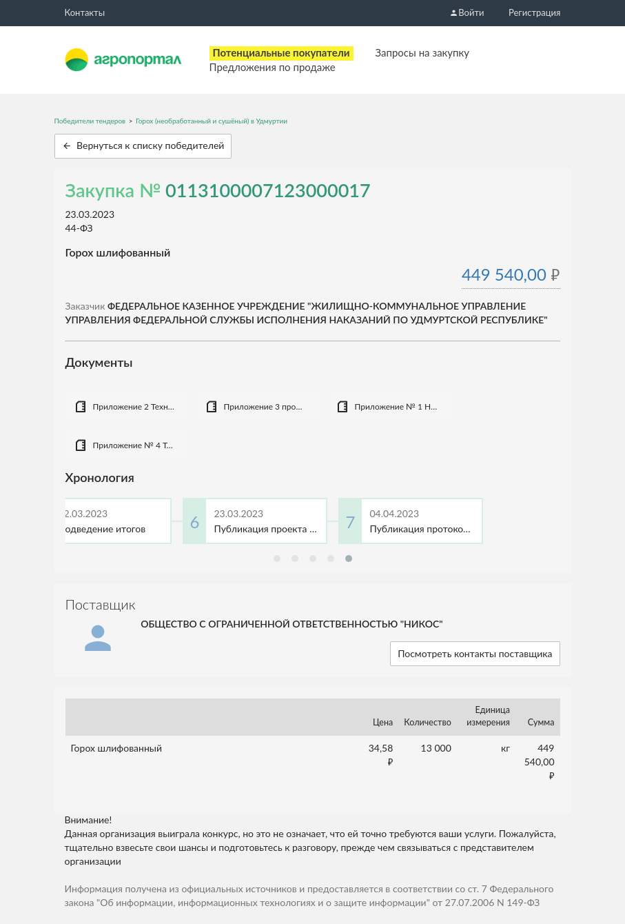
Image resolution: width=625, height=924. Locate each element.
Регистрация (534, 12)
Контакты (85, 12)
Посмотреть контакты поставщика (475, 653)
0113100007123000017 (268, 190)
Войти (466, 12)
